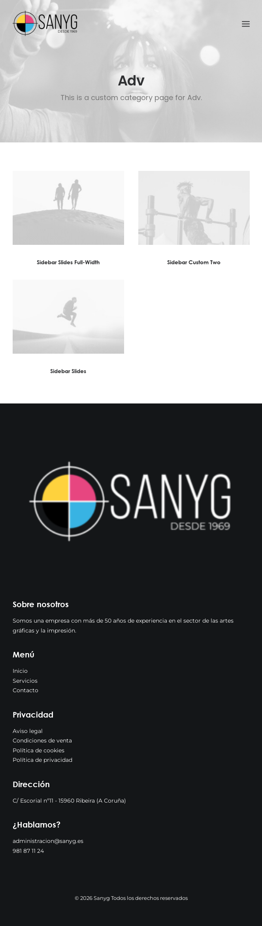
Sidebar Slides (68, 377)
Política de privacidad (42, 759)
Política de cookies (38, 750)
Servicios (25, 680)
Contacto (25, 690)
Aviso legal (28, 731)
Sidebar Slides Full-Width (68, 262)
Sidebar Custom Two (194, 262)
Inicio (20, 670)
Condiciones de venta (42, 740)
